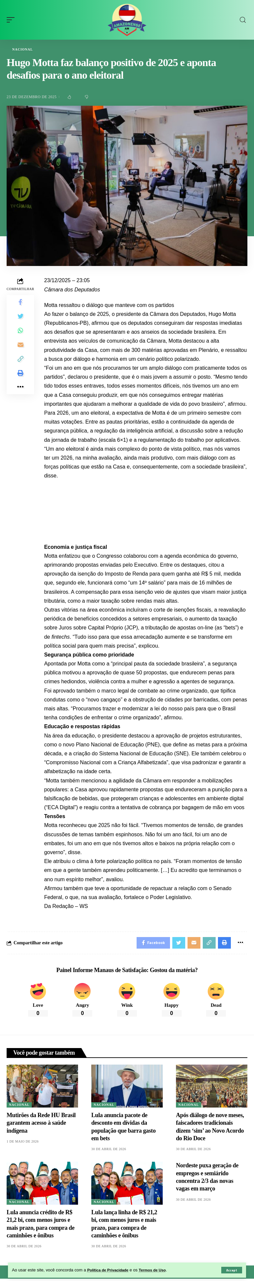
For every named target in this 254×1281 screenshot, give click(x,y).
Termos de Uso (159, 1269)
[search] (242, 20)
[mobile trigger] (12, 19)
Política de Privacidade (110, 1269)
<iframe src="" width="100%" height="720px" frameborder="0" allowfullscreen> (145, 505)
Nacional (22, 49)
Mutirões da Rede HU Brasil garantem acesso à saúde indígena (41, 1125)
